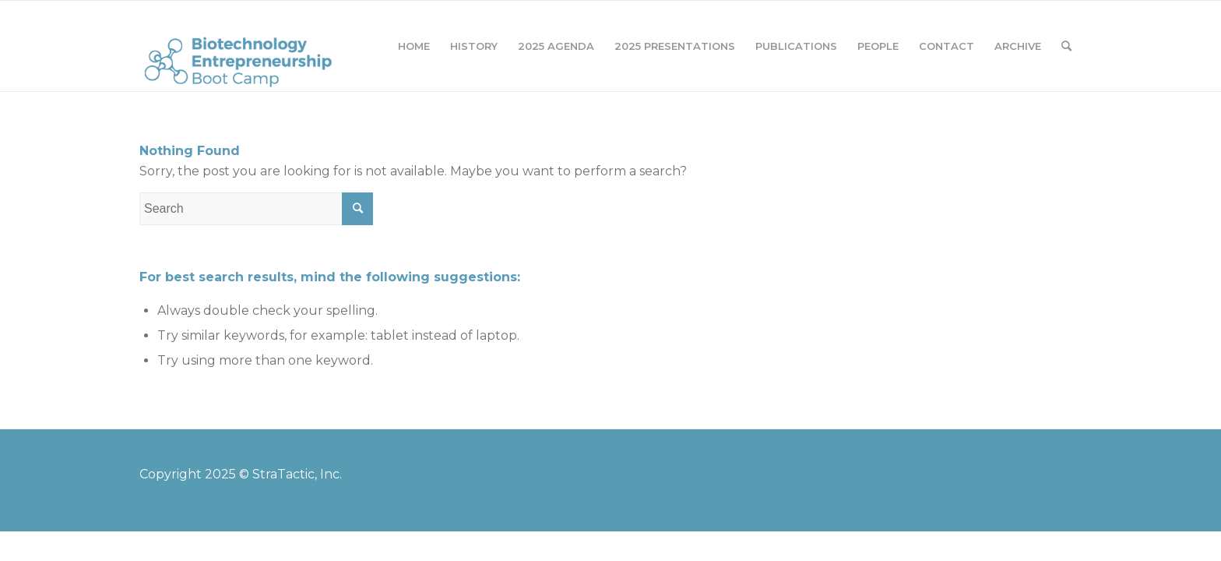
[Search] (1066, 46)
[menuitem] (414, 46)
